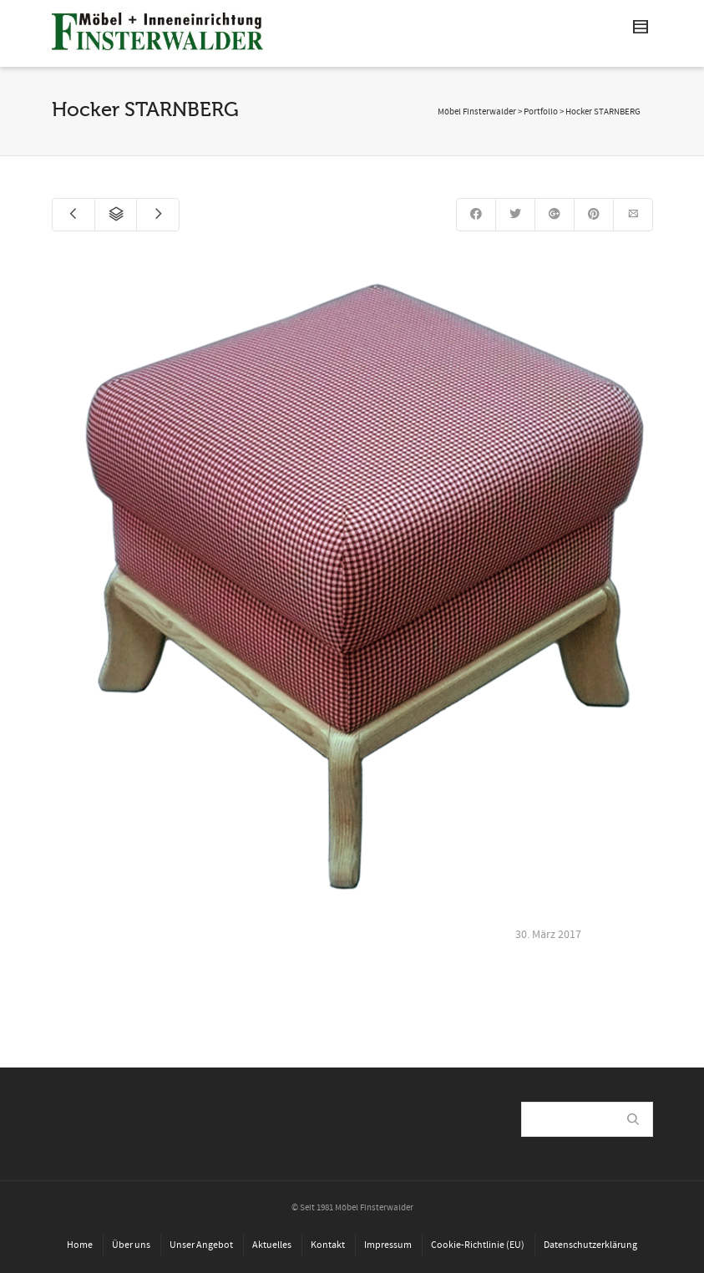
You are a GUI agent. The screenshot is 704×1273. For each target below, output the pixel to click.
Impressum (388, 1245)
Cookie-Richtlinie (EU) (477, 1245)
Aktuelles (271, 1245)
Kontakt (328, 1245)
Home (80, 1245)
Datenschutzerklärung (590, 1245)
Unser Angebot (201, 1245)
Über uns (131, 1245)
